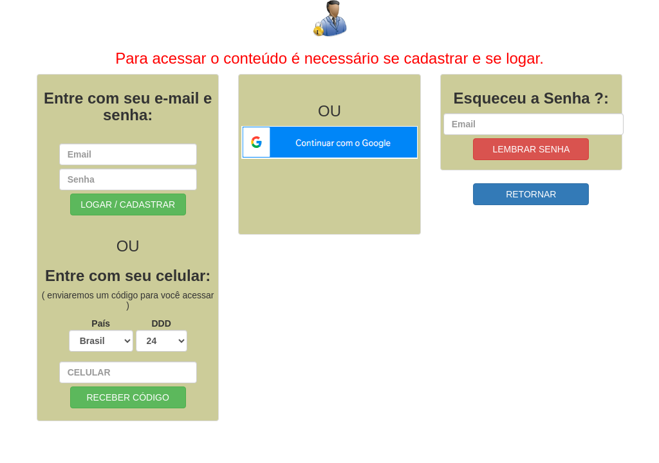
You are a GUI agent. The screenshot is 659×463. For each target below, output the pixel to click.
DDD (161, 335)
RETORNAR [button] (531, 194)
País (101, 335)
